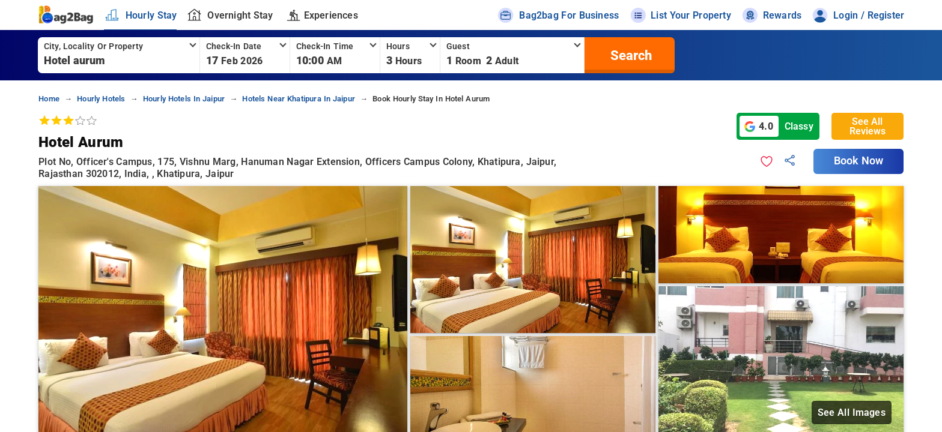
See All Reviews (867, 126)
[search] (630, 55)
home (48, 98)
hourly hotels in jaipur (184, 98)
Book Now (858, 161)
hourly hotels (101, 98)
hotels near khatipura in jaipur (298, 98)
